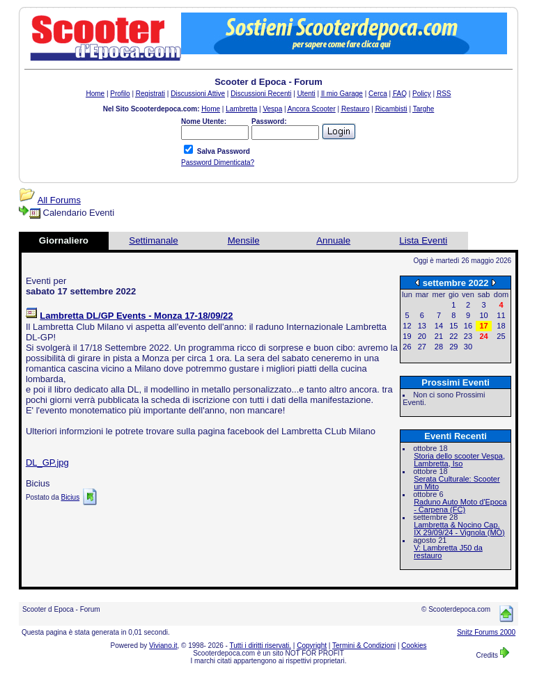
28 (439, 346)
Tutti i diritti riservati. (261, 645)
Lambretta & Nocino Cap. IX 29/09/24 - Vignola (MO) (459, 529)
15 (453, 326)
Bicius (70, 497)
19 (407, 336)
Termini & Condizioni (364, 645)
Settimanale (153, 240)
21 (439, 336)
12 (407, 326)
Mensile (244, 240)
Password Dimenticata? (217, 162)
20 (422, 336)
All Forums (59, 200)
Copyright (312, 645)
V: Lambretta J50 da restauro (448, 552)
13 (422, 326)
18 (501, 326)
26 (407, 346)
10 (483, 315)
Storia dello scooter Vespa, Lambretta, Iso (459, 460)
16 (468, 326)
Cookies (413, 645)
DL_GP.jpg (47, 462)
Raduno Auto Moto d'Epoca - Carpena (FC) (460, 506)
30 (468, 346)
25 (501, 336)
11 (501, 315)
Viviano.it (163, 645)
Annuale (333, 240)
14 (439, 326)
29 (453, 346)
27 (422, 346)
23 (468, 336)
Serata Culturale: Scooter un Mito (457, 483)
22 (453, 336)
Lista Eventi (423, 240)
